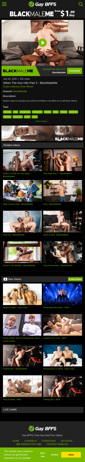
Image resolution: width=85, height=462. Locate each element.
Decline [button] (54, 455)
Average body (25, 112)
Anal (15, 112)
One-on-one (17, 117)
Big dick (47, 112)
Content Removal (57, 444)
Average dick (37, 112)
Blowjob (63, 112)
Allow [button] (71, 455)
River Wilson (26, 86)
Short (34, 117)
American (7, 112)
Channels (31, 441)
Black (55, 112)
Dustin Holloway (11, 86)
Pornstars (49, 441)
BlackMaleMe (20, 91)
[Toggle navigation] (4, 4)
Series (27, 117)
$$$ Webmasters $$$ (28, 444)
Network (66, 441)
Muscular (7, 117)
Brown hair (73, 112)
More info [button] (42, 455)
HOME (16, 441)
